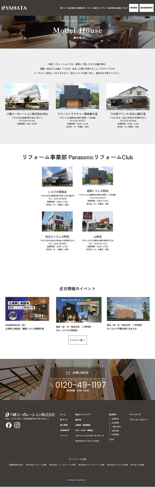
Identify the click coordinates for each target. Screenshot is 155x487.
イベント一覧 (76, 340)
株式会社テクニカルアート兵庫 (91, 464)
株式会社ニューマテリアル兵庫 (62, 464)
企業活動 (115, 430)
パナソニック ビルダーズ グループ (89, 435)
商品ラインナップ (100, 8)
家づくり (63, 8)
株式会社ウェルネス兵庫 (117, 464)
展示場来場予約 (147, 7)
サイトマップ (135, 414)
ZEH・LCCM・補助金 (84, 430)
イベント (89, 8)
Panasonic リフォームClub (87, 441)
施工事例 (71, 8)
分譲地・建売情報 (82, 425)
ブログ (125, 8)
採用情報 (115, 434)
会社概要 (115, 422)
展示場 (111, 8)
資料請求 (133, 7)
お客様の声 (80, 8)
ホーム (63, 414)
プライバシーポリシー (139, 420)
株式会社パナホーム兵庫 (36, 464)
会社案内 (118, 8)
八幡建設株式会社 (15, 464)
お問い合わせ (77, 373)
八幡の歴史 (116, 426)
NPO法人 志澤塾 (137, 464)
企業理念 (115, 419)
